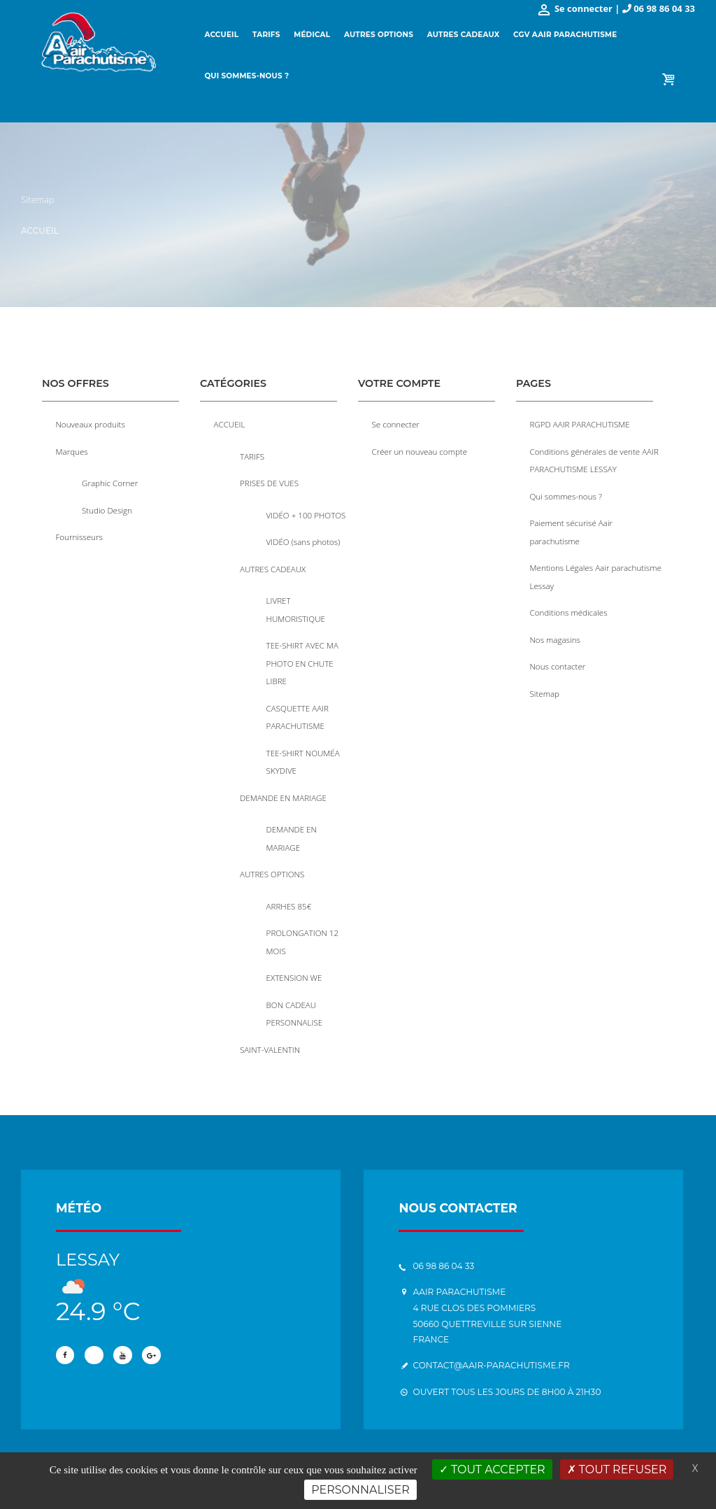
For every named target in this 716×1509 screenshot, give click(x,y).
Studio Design (107, 507)
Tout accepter (492, 1469)
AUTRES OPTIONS (272, 864)
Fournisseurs (79, 534)
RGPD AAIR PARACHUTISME (580, 424)
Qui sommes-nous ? (566, 494)
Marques (72, 450)
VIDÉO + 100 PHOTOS (306, 512)
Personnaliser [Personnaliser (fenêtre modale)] (360, 1489)
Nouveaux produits (91, 424)
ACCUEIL (229, 424)
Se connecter (396, 424)
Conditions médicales (569, 608)
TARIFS (252, 455)
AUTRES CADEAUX (273, 566)
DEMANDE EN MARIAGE (283, 789)
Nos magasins (555, 633)
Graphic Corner (110, 482)
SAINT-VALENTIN (270, 1034)
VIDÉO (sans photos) (303, 539)
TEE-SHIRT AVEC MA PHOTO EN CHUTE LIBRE (302, 658)
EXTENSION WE (294, 964)
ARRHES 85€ (289, 894)
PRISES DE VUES (269, 482)
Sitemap (545, 687)
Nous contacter (558, 660)
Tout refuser (617, 1469)
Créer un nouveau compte (420, 450)
